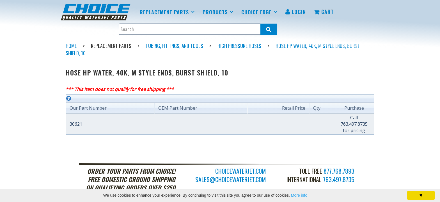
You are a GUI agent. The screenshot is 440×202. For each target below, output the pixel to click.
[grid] (220, 114)
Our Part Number (88, 108)
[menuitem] (97, 12)
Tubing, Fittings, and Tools (174, 45)
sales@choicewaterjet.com (230, 179)
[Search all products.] (268, 29)
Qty (316, 108)
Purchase (354, 108)
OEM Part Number (177, 108)
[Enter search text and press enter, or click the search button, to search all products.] (198, 29)
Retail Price (293, 108)
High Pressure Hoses (239, 45)
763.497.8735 (338, 179)
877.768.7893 (339, 170)
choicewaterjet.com (240, 170)
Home (71, 45)
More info (299, 195)
